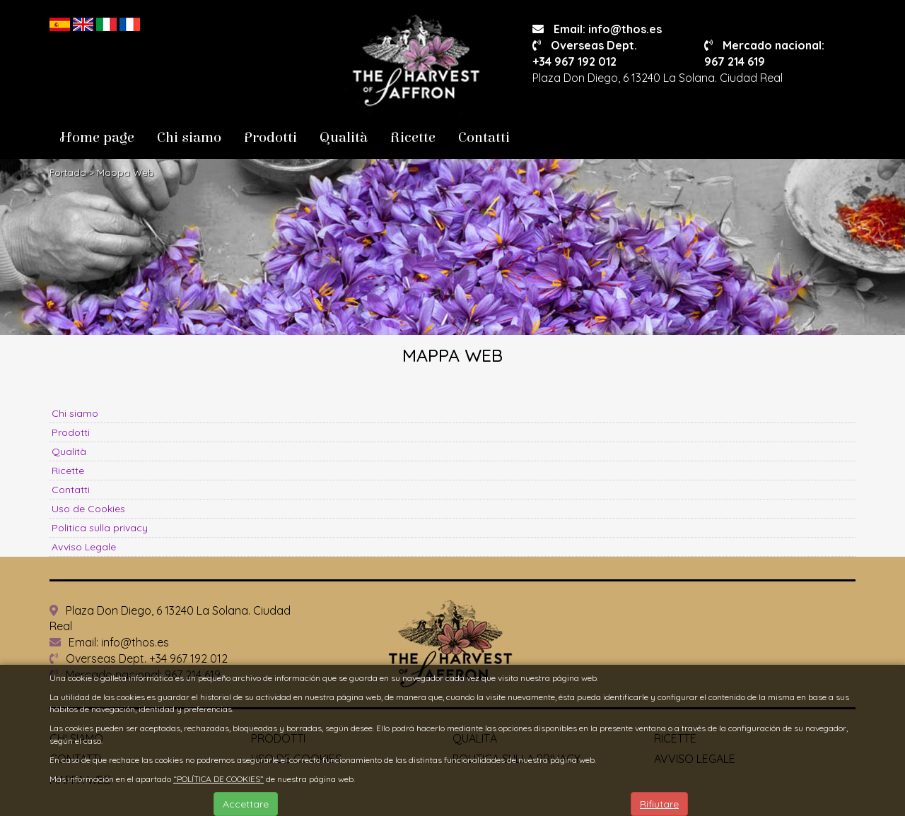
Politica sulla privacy (100, 527)
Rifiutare (659, 804)
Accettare (246, 804)
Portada (67, 172)
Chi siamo (189, 137)
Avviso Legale (84, 546)
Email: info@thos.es (597, 29)
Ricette (413, 137)
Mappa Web (125, 172)
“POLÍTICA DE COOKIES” (218, 779)
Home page (97, 137)
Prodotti (270, 137)
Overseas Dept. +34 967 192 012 (138, 658)
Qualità (344, 137)
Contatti (484, 137)
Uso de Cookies (88, 508)
